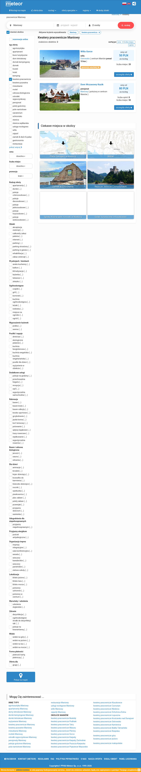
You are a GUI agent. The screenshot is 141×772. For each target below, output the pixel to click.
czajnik (15, 288)
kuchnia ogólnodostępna (19, 300)
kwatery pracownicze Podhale (63, 721)
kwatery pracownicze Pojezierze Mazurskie (69, 747)
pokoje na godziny (20, 375)
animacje (16, 467)
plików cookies (22, 770)
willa (13, 130)
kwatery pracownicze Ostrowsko (107, 721)
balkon (15, 267)
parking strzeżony (20, 246)
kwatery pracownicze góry (104, 735)
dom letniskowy (17, 58)
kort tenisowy (18, 423)
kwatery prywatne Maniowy (20, 728)
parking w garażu (20, 250)
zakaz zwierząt (19, 256)
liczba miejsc (15, 162)
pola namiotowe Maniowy (19, 747)
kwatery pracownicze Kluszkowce (107, 702)
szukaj (126, 25)
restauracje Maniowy (60, 702)
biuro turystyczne (18, 55)
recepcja (16, 385)
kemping (14, 75)
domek (14, 65)
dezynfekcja (17, 614)
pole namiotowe (17, 109)
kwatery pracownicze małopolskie (107, 743)
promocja (13, 171)
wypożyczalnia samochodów (18, 393)
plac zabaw (17, 497)
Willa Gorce (87, 51)
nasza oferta (95, 759)
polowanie (17, 426)
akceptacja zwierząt (16, 228)
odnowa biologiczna (19, 93)
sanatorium (15, 113)
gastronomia (16, 140)
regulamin (43, 759)
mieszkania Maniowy (17, 731)
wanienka (16, 514)
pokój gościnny (17, 106)
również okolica (15, 32)
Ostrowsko (85, 58)
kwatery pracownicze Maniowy (22, 724)
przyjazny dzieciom (16, 509)
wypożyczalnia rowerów (17, 441)
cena (11, 152)
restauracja (15, 143)
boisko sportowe (19, 412)
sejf (14, 388)
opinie (131, 45)
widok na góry (18, 637)
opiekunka (17, 490)
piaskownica (18, 494)
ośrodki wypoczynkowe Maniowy (23, 737)
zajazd (13, 133)
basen (15, 402)
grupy (15, 665)
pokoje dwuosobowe (18, 199)
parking (15, 243)
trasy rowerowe (19, 433)
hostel (13, 69)
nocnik (15, 487)
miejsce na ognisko (16, 313)
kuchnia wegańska (20, 352)
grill (14, 292)
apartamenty (18, 185)
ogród (15, 318)
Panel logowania (128, 759)
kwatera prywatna (18, 82)
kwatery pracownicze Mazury (63, 728)
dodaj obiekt (110, 759)
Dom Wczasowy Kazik (92, 84)
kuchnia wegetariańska (19, 357)
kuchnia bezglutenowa (18, 347)
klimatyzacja (18, 271)
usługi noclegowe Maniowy (62, 706)
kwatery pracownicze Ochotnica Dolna (109, 712)
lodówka (16, 308)
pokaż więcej (15, 147)
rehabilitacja (17, 253)
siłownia (16, 460)
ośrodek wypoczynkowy (17, 97)
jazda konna (17, 419)
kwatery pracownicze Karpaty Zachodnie (68, 740)
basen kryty (17, 405)
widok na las (18, 643)
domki (15, 189)
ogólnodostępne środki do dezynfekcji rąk (20, 620)
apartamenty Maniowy (18, 709)
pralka (15, 325)
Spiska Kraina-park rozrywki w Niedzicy (63, 217)
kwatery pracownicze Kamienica (107, 725)
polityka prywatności (67, 759)
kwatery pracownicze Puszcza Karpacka (68, 743)
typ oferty (13, 45)
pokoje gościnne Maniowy (20, 743)
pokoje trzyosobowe (18, 212)
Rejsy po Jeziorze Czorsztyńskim (111, 186)
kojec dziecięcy (19, 474)
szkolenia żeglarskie (17, 605)
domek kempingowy (19, 62)
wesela (15, 554)
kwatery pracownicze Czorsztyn (106, 706)
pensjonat (15, 102)
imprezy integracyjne (17, 546)
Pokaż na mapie (20, 677)
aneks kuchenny (19, 264)
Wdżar (111, 156)
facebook (10, 759)
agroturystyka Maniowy (19, 705)
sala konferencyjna (20, 551)
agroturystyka (16, 48)
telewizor (16, 278)
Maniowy (84, 91)
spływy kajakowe (19, 430)
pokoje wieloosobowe (18, 218)
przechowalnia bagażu (17, 380)
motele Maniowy (16, 734)
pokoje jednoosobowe (19, 206)
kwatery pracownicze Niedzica (106, 709)
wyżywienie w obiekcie (16, 366)
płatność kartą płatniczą (17, 656)
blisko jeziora (18, 577)
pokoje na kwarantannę (18, 628)
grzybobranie (18, 416)
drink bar (16, 336)
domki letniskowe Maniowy (20, 718)
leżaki (15, 305)
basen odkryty (18, 409)
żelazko (16, 281)
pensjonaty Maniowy (17, 740)
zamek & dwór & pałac (20, 137)
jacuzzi (15, 453)
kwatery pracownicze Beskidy (63, 718)
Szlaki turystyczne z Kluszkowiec (111, 217)
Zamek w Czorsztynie (63, 186)
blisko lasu (17, 581)
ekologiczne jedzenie (16, 341)
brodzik (15, 471)
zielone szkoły (18, 570)
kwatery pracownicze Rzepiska (106, 731)
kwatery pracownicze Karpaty (63, 737)
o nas (83, 759)
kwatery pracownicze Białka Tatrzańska (110, 728)
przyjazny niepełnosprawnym (20, 525)
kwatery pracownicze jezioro (105, 739)
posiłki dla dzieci (19, 362)
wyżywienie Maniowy (17, 721)
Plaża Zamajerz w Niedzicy (63, 156)
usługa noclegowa (18, 126)
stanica (14, 119)
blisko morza (18, 584)
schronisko (15, 116)
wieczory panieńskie (17, 565)
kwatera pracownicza (20, 79)
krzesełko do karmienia (17, 479)
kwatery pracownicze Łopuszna (106, 715)
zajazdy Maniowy (58, 712)
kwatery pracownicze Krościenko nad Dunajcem (113, 718)
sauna (15, 456)
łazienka (16, 274)
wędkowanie (18, 436)
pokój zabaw (18, 501)
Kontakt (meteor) (27, 759)
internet (16, 239)
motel (13, 89)
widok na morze (19, 647)
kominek (16, 295)
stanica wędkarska (19, 123)
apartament (16, 51)
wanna (15, 329)
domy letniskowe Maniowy (20, 712)
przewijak (16, 504)
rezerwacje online (18, 39)
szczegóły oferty (124, 74)
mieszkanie (15, 86)
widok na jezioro (19, 640)
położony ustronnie (16, 589)
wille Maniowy (57, 709)
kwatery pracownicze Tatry (62, 724)
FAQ (52, 759)
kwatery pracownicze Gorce (62, 734)
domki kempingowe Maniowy (21, 715)
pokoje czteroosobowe (19, 193)
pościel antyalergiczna (19, 535)
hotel (13, 72)
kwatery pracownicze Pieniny (63, 731)
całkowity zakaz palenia (17, 234)
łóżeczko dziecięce (20, 484)
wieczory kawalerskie (17, 559)
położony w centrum (16, 595)
